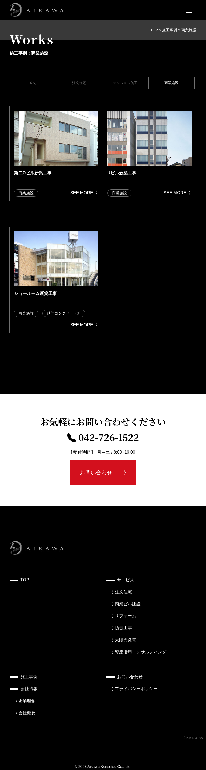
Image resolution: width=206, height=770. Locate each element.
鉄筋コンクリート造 (64, 313)
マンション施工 (125, 83)
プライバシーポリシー (136, 688)
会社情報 (29, 688)
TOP (154, 30)
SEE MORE (84, 192)
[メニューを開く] (189, 10)
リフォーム (125, 616)
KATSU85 (193, 738)
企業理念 (26, 700)
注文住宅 (79, 83)
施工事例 (169, 30)
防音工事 (123, 628)
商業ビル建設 (128, 604)
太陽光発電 (125, 640)
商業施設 (171, 83)
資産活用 (140, 652)
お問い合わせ (96, 473)
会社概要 (26, 713)
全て (33, 83)
